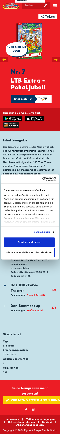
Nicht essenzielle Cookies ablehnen (29, 252)
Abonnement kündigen (30, 424)
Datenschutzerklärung (21, 421)
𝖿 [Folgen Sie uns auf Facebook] (26, 409)
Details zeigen (42, 232)
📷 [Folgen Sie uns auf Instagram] (33, 409)
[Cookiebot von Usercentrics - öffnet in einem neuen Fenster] (42, 179)
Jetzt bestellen (23, 99)
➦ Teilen (48, 16)
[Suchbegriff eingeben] (36, 5)
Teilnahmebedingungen (40, 419)
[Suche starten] (45, 5)
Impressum (12, 419)
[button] (27, 290)
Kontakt (47, 421)
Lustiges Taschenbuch (11, 6)
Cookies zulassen (29, 242)
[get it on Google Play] (12, 118)
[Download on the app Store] (34, 118)
